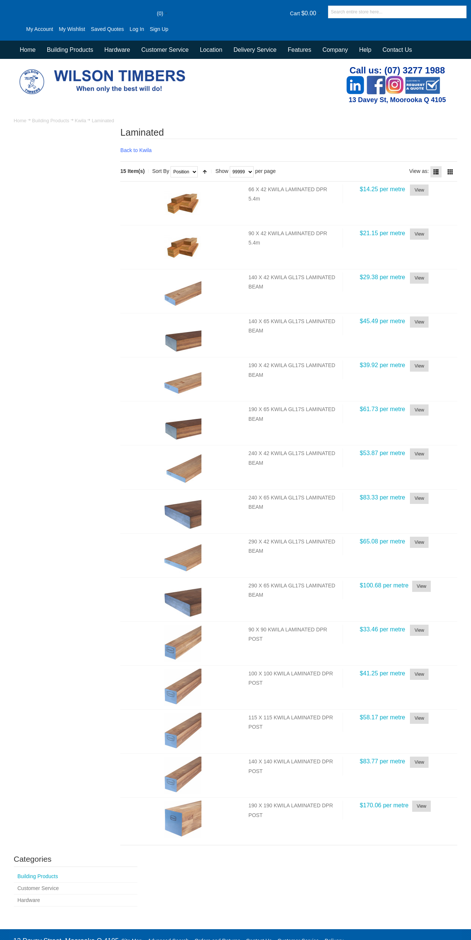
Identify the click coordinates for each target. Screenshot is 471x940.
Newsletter (349, 906)
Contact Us (397, 65)
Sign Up (21, 45)
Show (228, 187)
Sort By (167, 187)
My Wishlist (58, 29)
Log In (122, 29)
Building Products (51, 136)
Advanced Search (168, 884)
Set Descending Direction (211, 187)
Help (365, 65)
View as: (419, 187)
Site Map (132, 884)
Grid (450, 187)
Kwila (81, 136)
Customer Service (298, 884)
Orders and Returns (218, 884)
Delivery (334, 884)
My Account (25, 29)
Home (20, 136)
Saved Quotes (93, 29)
